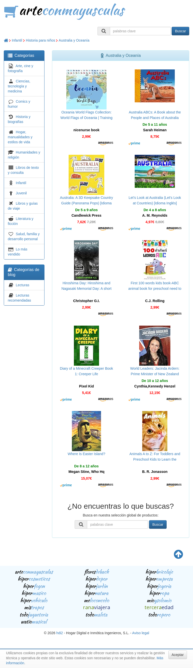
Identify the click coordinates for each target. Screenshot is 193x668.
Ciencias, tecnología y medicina (19, 86)
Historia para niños (40, 40)
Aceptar (178, 655)
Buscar (180, 31)
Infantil (17, 40)
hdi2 (59, 633)
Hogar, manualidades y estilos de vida (20, 137)
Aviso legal (140, 633)
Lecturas (22, 285)
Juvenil (21, 193)
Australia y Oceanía (74, 40)
